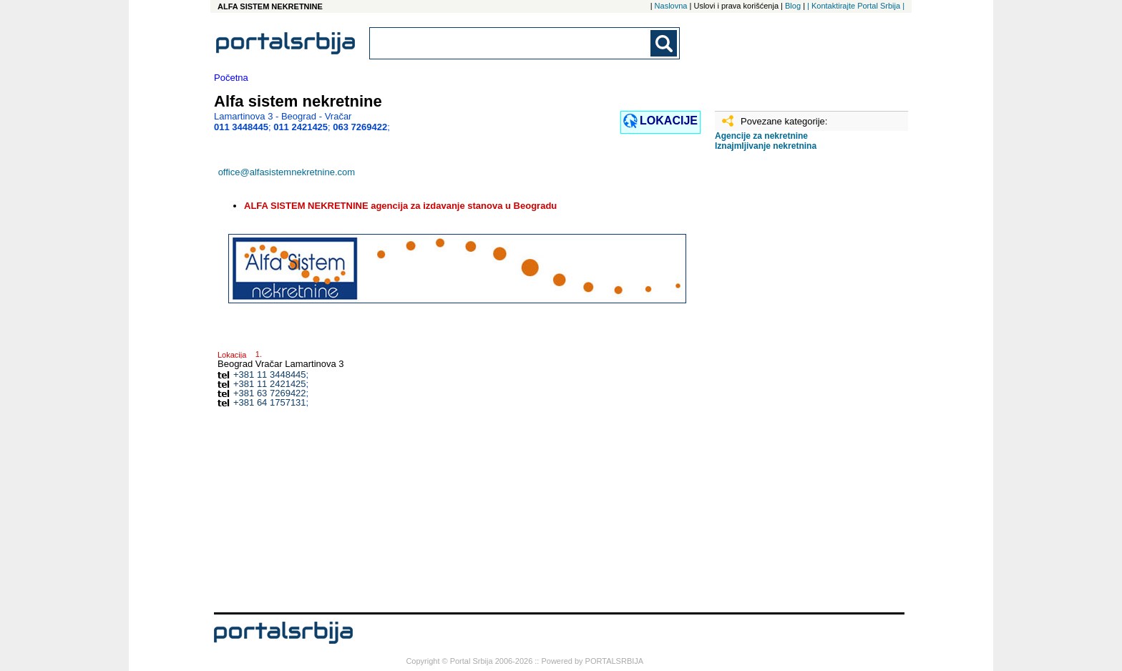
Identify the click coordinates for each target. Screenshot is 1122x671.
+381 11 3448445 (269, 374)
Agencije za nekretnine (761, 136)
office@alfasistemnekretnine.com (286, 172)
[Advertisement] (786, 387)
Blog (793, 5)
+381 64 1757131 (269, 402)
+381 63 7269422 (269, 393)
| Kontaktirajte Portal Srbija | (855, 5)
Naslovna (671, 5)
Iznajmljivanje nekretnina (765, 146)
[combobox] (510, 43)
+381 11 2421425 (269, 383)
